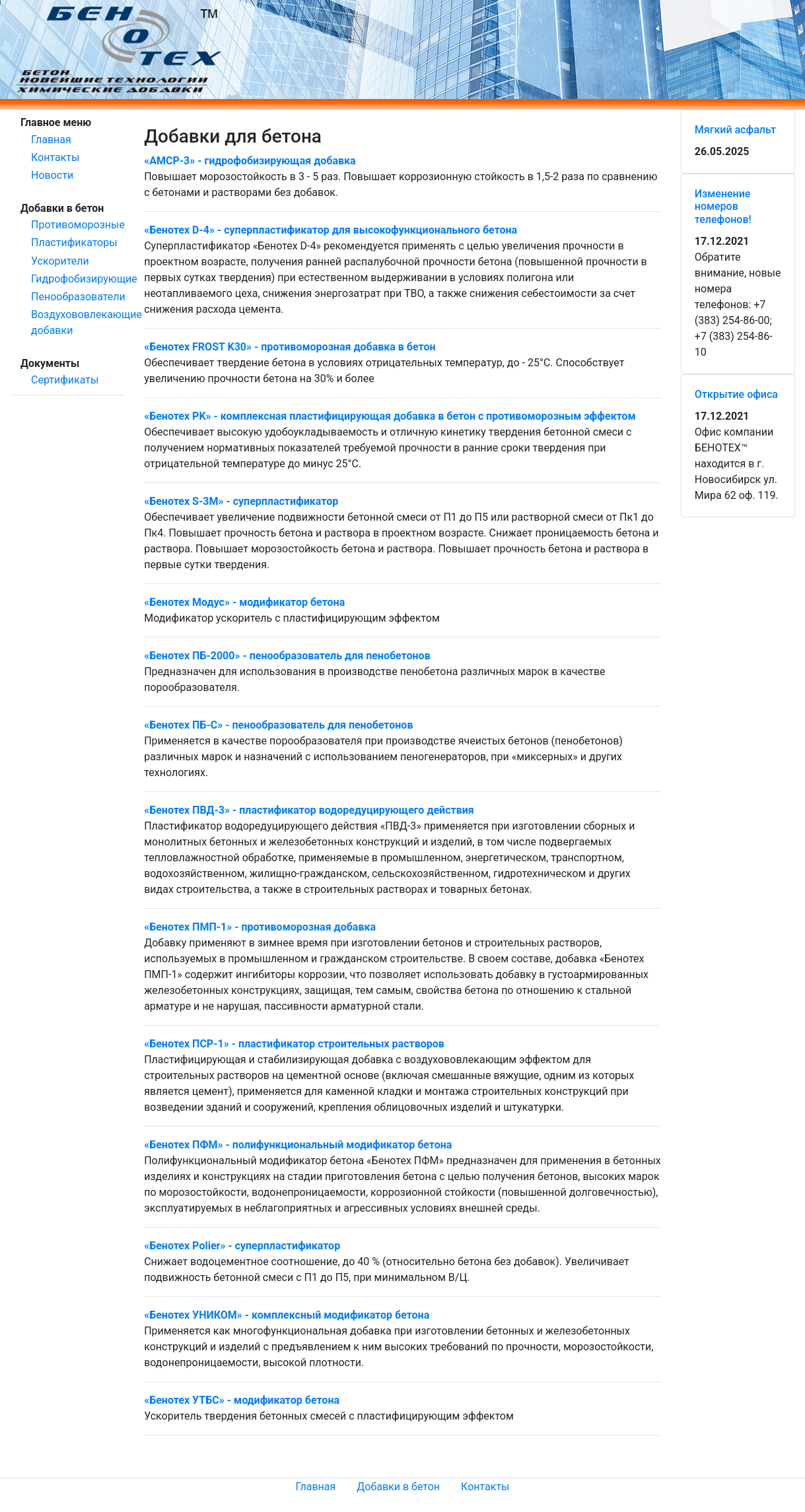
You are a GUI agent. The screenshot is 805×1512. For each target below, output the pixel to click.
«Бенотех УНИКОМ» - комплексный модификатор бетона (286, 1315)
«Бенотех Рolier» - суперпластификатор (242, 1245)
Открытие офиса (736, 394)
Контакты (55, 157)
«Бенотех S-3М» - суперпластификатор (241, 501)
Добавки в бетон (398, 1486)
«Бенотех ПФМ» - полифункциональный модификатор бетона (298, 1144)
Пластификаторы (74, 242)
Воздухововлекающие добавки (86, 322)
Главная (51, 139)
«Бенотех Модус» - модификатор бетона (244, 602)
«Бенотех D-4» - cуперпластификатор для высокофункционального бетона (330, 230)
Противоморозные (78, 224)
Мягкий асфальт (735, 129)
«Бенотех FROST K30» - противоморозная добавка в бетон (289, 347)
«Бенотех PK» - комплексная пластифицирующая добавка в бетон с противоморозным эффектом (390, 416)
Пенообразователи (78, 296)
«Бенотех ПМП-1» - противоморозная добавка (260, 927)
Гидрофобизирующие (84, 279)
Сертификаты (64, 380)
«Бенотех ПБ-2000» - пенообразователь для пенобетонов (287, 655)
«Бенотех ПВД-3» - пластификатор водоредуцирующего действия (309, 810)
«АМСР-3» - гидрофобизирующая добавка (249, 160)
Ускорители (60, 261)
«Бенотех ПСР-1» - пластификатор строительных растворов (294, 1043)
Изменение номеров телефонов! (723, 206)
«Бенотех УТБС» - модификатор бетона (241, 1400)
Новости (52, 175)
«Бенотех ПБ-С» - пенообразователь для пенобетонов (278, 725)
